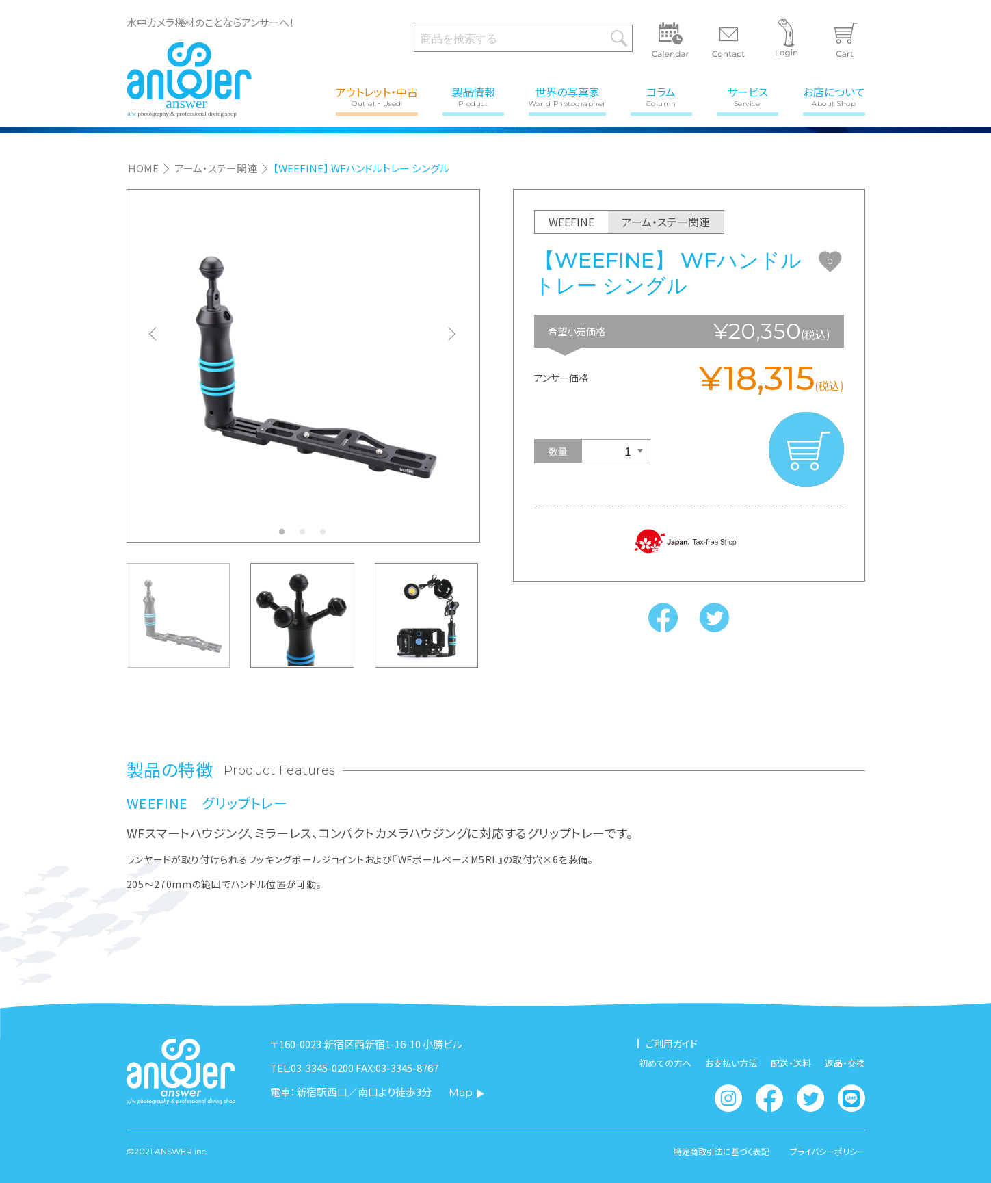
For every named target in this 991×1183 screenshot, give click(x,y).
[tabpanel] (303, 366)
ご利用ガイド (672, 1043)
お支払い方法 (731, 1062)
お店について (834, 95)
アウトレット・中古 (377, 95)
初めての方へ (665, 1062)
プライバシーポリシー (827, 1151)
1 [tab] (285, 535)
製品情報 (473, 95)
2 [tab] (305, 535)
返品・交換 (845, 1062)
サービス (747, 95)
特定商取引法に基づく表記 (721, 1151)
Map (467, 1092)
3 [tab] (326, 535)
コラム (661, 95)
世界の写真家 (567, 95)
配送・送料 (791, 1062)
